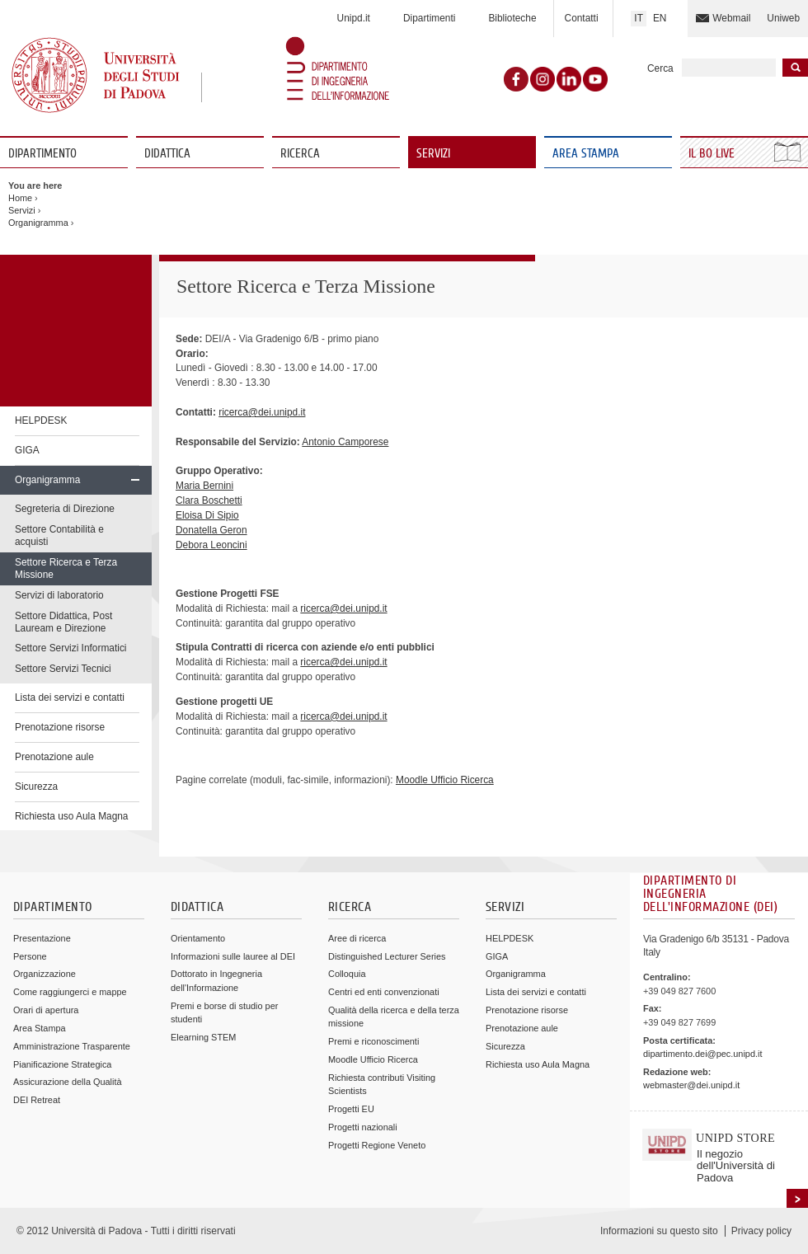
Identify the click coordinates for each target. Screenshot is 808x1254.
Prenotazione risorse (60, 727)
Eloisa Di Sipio (207, 515)
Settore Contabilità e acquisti (59, 535)
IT (638, 18)
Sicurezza (36, 786)
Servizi (433, 154)
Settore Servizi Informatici (70, 648)
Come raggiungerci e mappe (70, 992)
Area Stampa (585, 154)
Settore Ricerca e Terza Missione (66, 568)
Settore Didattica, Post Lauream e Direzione (63, 622)
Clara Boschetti (209, 500)
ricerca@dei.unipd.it (261, 412)
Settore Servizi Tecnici (63, 668)
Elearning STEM (203, 1037)
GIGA (27, 450)
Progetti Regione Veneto (376, 1145)
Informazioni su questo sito (659, 1231)
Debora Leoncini (211, 545)
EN (660, 18)
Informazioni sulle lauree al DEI (233, 956)
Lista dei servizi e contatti (69, 697)
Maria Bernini (204, 485)
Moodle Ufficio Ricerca (445, 780)
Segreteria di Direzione (65, 508)
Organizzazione (44, 974)
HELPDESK (41, 420)
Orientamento (198, 938)
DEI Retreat (36, 1100)
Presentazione (42, 938)
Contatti (582, 18)
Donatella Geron (211, 530)
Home (20, 198)
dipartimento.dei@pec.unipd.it (702, 1054)
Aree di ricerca (357, 938)
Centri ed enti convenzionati (383, 992)
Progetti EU (351, 1109)
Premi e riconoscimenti (373, 1041)
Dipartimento (42, 154)
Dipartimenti (429, 18)
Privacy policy (761, 1231)
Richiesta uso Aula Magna (72, 816)
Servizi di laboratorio (59, 595)
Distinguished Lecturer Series (386, 956)
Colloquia (346, 974)
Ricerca (300, 154)
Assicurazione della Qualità (67, 1082)
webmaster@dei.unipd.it (691, 1085)
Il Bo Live (713, 154)
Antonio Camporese (345, 442)
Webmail (731, 18)
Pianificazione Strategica (62, 1064)
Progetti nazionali (362, 1127)
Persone (30, 956)
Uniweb (783, 18)
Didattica (167, 154)
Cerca (660, 68)
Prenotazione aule (54, 757)
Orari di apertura (45, 1010)
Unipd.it (353, 18)
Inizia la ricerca (795, 68)
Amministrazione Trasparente (71, 1046)
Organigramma (38, 223)
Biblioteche (512, 18)
